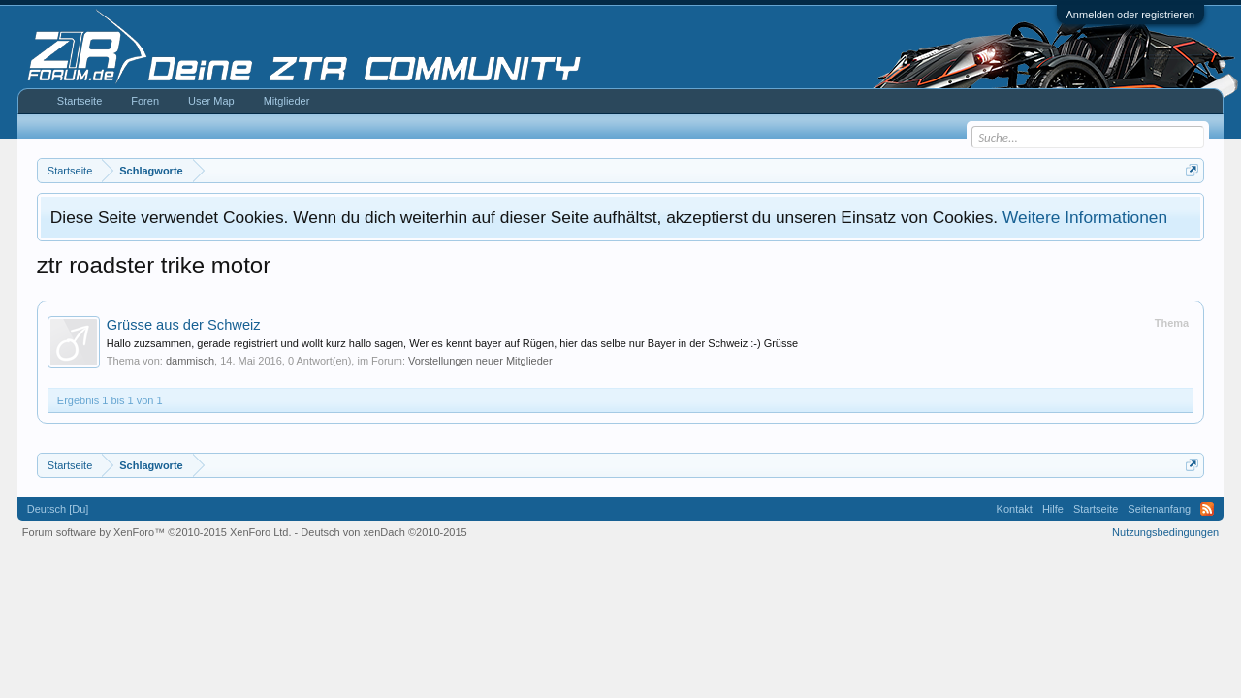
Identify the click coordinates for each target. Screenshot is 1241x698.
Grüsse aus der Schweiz (184, 325)
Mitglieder (287, 101)
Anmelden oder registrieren (1130, 14)
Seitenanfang (1159, 509)
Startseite (79, 101)
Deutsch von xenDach (383, 532)
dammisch (190, 360)
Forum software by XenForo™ (157, 532)
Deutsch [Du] (58, 509)
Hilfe (1053, 509)
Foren (145, 101)
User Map (211, 101)
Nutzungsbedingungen (1165, 532)
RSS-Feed (1207, 509)
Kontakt (1015, 509)
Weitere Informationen (1084, 217)
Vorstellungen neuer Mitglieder (480, 360)
